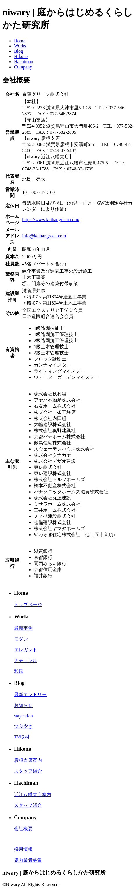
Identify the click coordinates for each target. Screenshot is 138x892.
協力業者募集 (28, 860)
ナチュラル (25, 660)
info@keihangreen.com (44, 235)
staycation (23, 715)
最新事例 (23, 628)
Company (23, 66)
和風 (18, 671)
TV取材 (21, 736)
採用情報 (23, 849)
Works (20, 45)
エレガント (25, 649)
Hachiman (23, 61)
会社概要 (23, 828)
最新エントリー (30, 694)
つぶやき (23, 726)
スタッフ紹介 (28, 770)
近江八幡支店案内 (32, 794)
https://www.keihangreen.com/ (50, 219)
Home (19, 40)
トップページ (28, 604)
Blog (18, 51)
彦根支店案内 (28, 760)
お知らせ (23, 705)
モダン (21, 638)
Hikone (21, 56)
